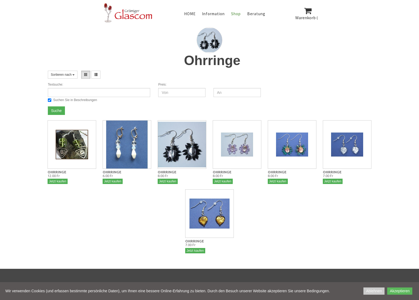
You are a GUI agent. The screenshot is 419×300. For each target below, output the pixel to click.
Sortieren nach (63, 75)
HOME (190, 13)
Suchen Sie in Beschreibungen (72, 100)
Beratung (256, 13)
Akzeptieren (400, 291)
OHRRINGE (57, 172)
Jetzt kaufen (57, 181)
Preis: (162, 84)
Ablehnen (374, 291)
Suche (56, 111)
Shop (236, 13)
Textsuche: (55, 84)
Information (213, 13)
